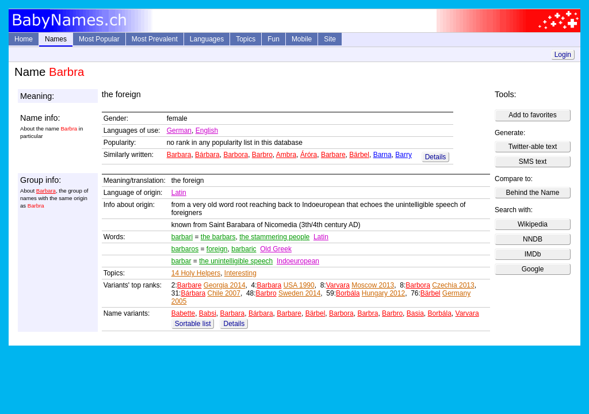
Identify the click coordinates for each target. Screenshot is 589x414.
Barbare (333, 155)
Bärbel (359, 155)
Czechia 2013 (453, 285)
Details (435, 157)
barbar (181, 261)
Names (56, 39)
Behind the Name (533, 193)
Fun (273, 39)
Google (533, 269)
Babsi (207, 313)
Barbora (235, 155)
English (207, 130)
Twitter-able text (532, 147)
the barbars (218, 237)
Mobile (302, 39)
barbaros (184, 249)
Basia (415, 313)
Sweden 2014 (299, 293)
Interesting (240, 273)
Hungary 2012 (383, 293)
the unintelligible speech (236, 261)
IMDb (533, 254)
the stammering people (274, 237)
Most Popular (99, 39)
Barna (382, 155)
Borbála (347, 293)
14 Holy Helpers (195, 273)
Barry (403, 155)
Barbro (262, 155)
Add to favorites (532, 115)
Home (23, 39)
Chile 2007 (224, 293)
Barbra (367, 313)
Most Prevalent (155, 39)
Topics (245, 39)
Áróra (308, 155)
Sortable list (193, 324)
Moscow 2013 (372, 285)
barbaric (243, 249)
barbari (182, 237)
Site (330, 39)
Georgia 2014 (225, 285)
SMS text (533, 162)
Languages (207, 39)
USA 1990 (299, 285)
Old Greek (276, 249)
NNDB (532, 239)
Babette (183, 313)
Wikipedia (533, 224)
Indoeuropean (298, 261)
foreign (217, 249)
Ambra (286, 155)
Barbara (179, 155)
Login (562, 55)
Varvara (338, 285)
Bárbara (207, 155)
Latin (178, 193)
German (179, 130)
